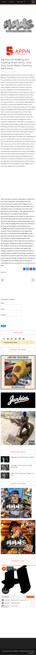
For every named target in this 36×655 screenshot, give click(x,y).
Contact (11, 1)
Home (4, 1)
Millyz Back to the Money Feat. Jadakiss (22, 457)
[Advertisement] (13, 623)
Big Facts (14, 72)
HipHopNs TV (21, 1)
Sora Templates (14, 651)
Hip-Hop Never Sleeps (10, 342)
